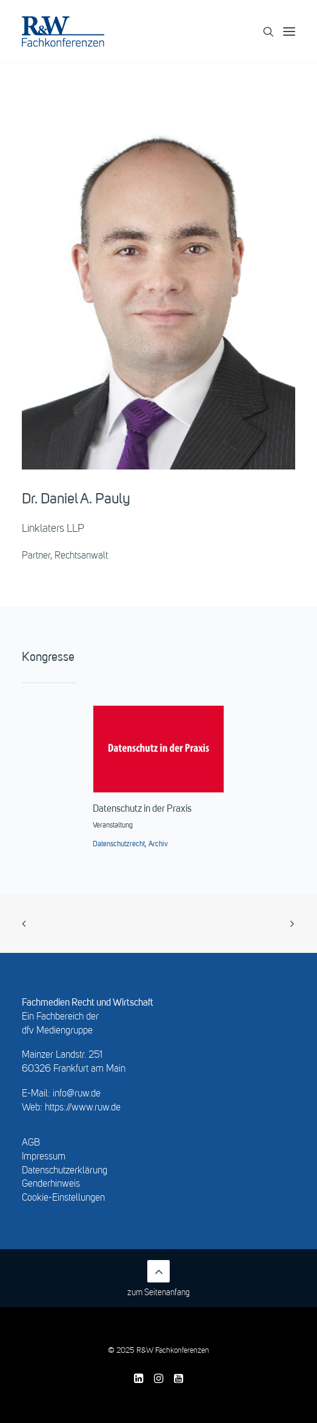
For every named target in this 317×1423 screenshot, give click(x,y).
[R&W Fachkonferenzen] (63, 31)
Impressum (43, 1157)
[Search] (263, 31)
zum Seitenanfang (158, 1278)
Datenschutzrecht (119, 844)
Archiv (158, 844)
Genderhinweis (51, 1184)
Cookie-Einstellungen (63, 1198)
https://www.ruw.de (83, 1108)
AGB (31, 1143)
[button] (294, 31)
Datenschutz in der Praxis (142, 809)
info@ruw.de (77, 1094)
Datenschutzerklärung (64, 1171)
